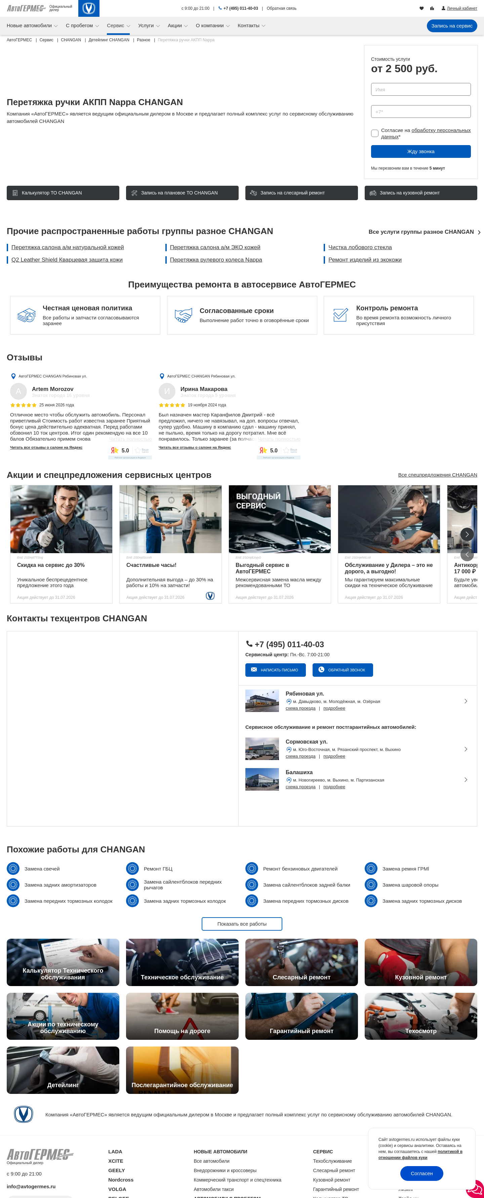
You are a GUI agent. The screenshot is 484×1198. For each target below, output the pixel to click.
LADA (115, 1151)
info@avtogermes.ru (31, 1186)
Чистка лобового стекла (360, 247)
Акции (175, 25)
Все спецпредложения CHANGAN (437, 475)
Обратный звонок (346, 670)
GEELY (116, 1170)
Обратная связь (281, 8)
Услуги (146, 25)
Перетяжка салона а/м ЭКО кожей (215, 247)
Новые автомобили (30, 25)
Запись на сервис (452, 26)
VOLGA (117, 1189)
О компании (210, 25)
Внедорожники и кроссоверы (225, 1170)
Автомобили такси (214, 1189)
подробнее (334, 708)
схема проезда (301, 708)
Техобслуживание (332, 1161)
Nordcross (120, 1180)
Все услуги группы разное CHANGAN (421, 232)
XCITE (115, 1161)
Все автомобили (212, 1161)
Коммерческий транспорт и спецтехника (238, 1180)
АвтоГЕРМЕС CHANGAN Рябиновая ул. (53, 376)
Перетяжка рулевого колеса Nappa (216, 260)
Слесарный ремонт (334, 1170)
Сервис (116, 25)
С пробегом (80, 25)
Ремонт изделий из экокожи (365, 260)
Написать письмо (279, 670)
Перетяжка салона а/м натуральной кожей (67, 247)
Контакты (249, 25)
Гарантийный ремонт (336, 1189)
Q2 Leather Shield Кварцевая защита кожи (67, 260)
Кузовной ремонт (332, 1180)
